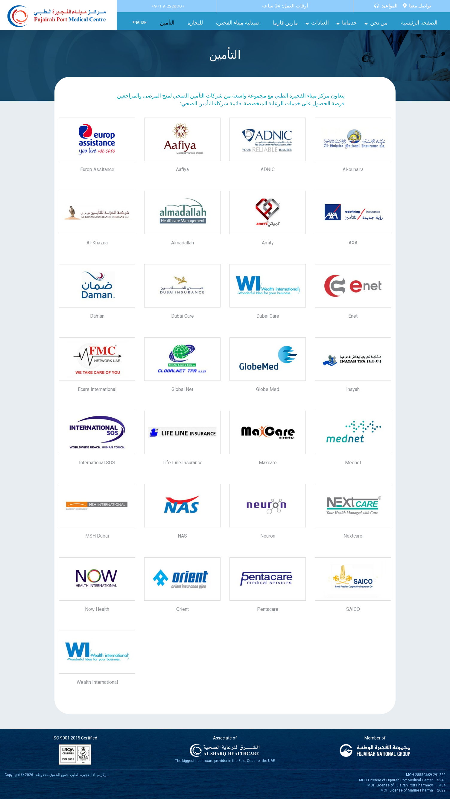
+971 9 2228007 (168, 6)
